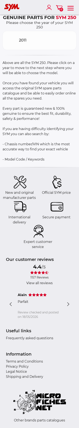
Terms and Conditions (24, 361)
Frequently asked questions (29, 338)
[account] (50, 7)
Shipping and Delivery (24, 377)
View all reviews (39, 283)
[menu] (70, 7)
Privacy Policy (17, 366)
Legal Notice (16, 372)
